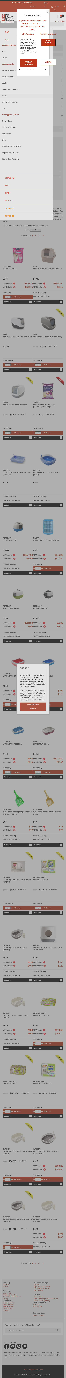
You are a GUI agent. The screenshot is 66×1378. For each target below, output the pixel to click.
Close (47, 12)
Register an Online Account (48, 42)
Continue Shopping (48, 62)
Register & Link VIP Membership (29, 62)
